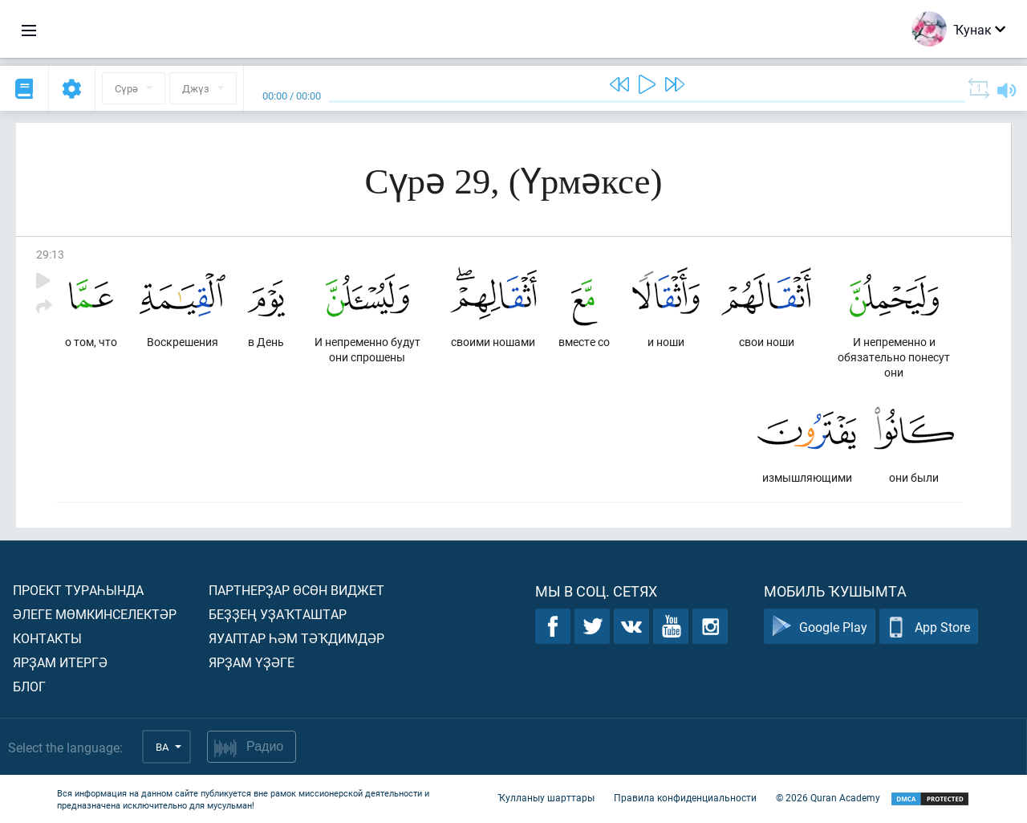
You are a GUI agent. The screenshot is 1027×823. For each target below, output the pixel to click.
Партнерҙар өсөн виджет (296, 589)
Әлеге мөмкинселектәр (95, 613)
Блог (29, 686)
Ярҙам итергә (60, 662)
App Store (928, 626)
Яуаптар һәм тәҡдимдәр (296, 637)
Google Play (819, 626)
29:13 (50, 254)
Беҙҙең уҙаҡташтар (278, 613)
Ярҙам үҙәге (251, 662)
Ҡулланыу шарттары (546, 797)
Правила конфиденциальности (685, 797)
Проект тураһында (78, 589)
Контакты (47, 637)
